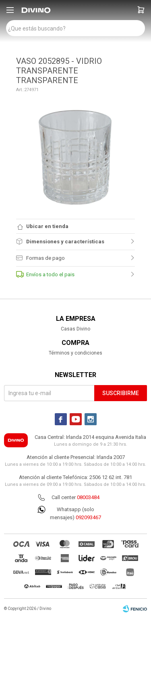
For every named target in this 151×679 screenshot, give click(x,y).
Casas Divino (75, 329)
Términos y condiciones (75, 353)
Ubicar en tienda (47, 226)
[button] (141, 10)
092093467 (88, 517)
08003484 (88, 497)
